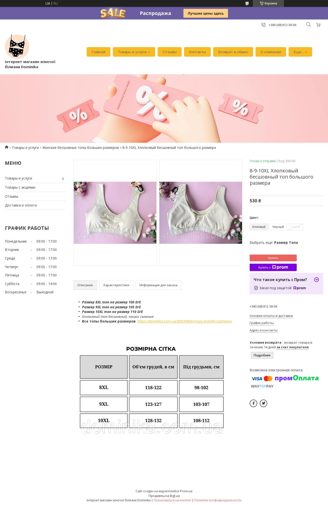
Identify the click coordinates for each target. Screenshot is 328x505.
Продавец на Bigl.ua (164, 495)
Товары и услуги (132, 51)
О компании (270, 51)
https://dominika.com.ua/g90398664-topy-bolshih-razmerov (185, 321)
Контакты (197, 51)
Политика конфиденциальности (217, 500)
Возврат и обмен (233, 51)
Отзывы (170, 51)
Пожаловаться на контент (172, 500)
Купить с (273, 267)
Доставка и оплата (21, 205)
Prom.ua (186, 491)
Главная (98, 51)
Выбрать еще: (274, 242)
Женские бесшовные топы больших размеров (81, 147)
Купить (273, 258)
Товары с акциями (20, 187)
